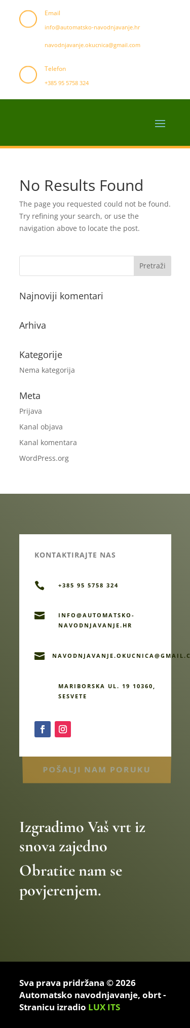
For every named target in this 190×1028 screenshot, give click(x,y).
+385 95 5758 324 (67, 83)
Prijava (30, 411)
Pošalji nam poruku (96, 768)
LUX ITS (104, 1007)
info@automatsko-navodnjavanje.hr (92, 27)
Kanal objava (41, 426)
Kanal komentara (48, 442)
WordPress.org (44, 458)
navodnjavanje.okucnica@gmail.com (92, 45)
